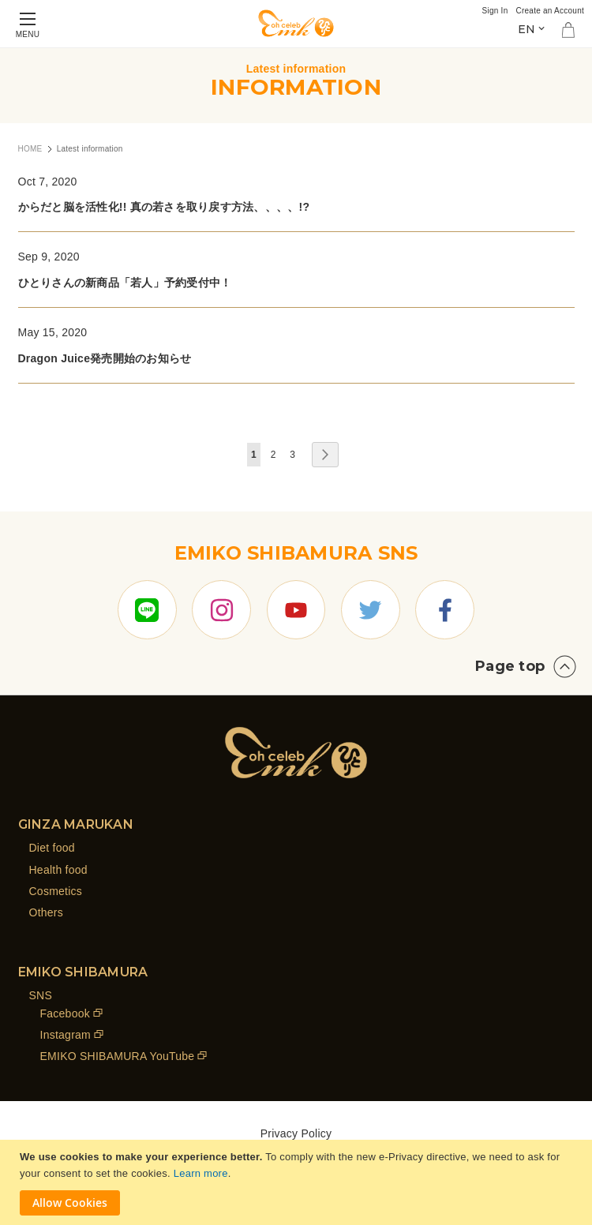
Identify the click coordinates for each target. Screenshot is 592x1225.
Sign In (495, 10)
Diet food (52, 847)
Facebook (65, 1013)
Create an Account (549, 10)
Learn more (201, 1173)
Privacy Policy (296, 1133)
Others (46, 912)
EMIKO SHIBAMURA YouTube (117, 1057)
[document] (298, 1182)
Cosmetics (56, 891)
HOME (30, 148)
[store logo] (296, 23)
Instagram (66, 1034)
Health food (58, 869)
